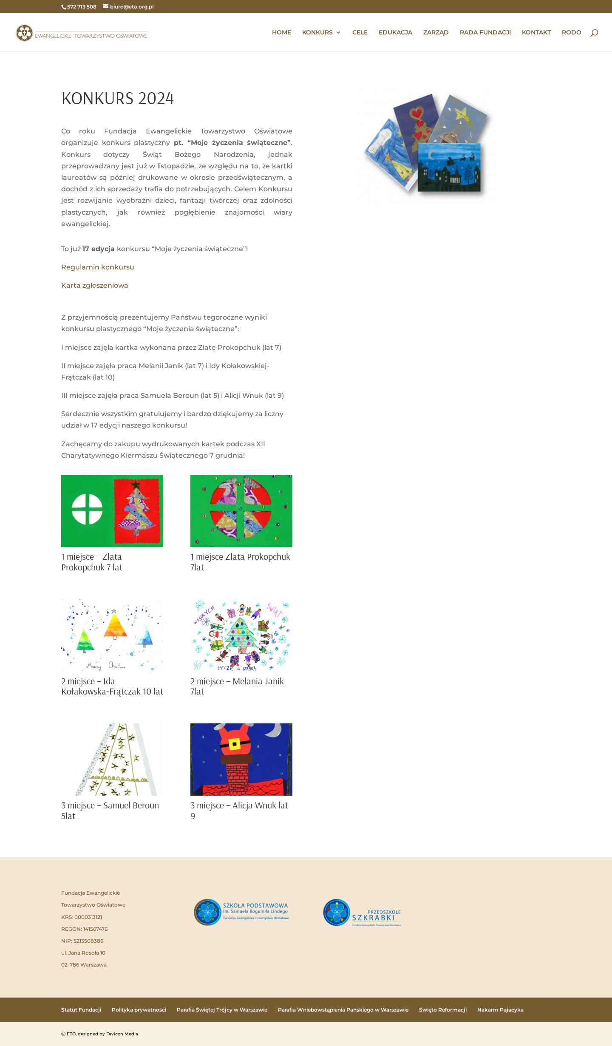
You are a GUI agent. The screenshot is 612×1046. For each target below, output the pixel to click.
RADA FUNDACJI (485, 32)
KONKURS (317, 32)
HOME (281, 32)
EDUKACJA (395, 32)
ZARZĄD (436, 32)
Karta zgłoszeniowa (94, 285)
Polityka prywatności (139, 1009)
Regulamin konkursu (97, 267)
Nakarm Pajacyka (500, 1009)
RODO (571, 32)
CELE (360, 32)
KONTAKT (536, 32)
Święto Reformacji (443, 1009)
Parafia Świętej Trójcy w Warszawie (222, 1009)
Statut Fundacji (81, 1009)
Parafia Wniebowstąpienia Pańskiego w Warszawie (343, 1009)
